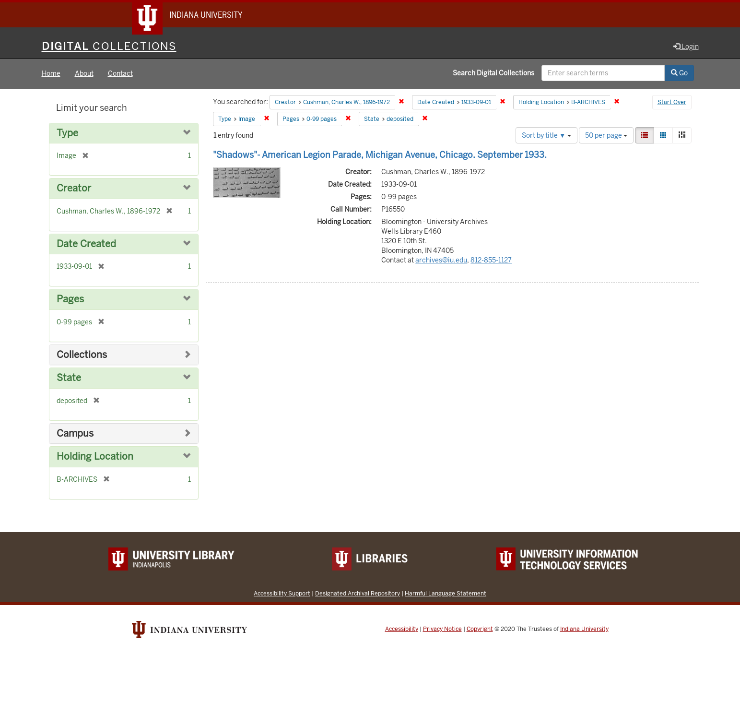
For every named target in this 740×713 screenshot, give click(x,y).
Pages (70, 300)
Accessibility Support (282, 593)
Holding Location (95, 457)
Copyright (480, 629)
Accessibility (401, 629)
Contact (120, 74)
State (69, 378)
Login (686, 46)
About (84, 74)
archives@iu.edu (441, 260)
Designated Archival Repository (357, 593)
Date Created (86, 244)
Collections (82, 355)
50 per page (606, 135)
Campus (75, 434)
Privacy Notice (442, 629)
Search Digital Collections (493, 73)
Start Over (672, 103)
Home (51, 74)
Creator (74, 189)
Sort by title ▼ (546, 135)
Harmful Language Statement (445, 593)
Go (679, 73)
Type (67, 133)
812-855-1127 (491, 260)
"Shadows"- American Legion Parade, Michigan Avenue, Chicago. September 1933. (380, 154)
